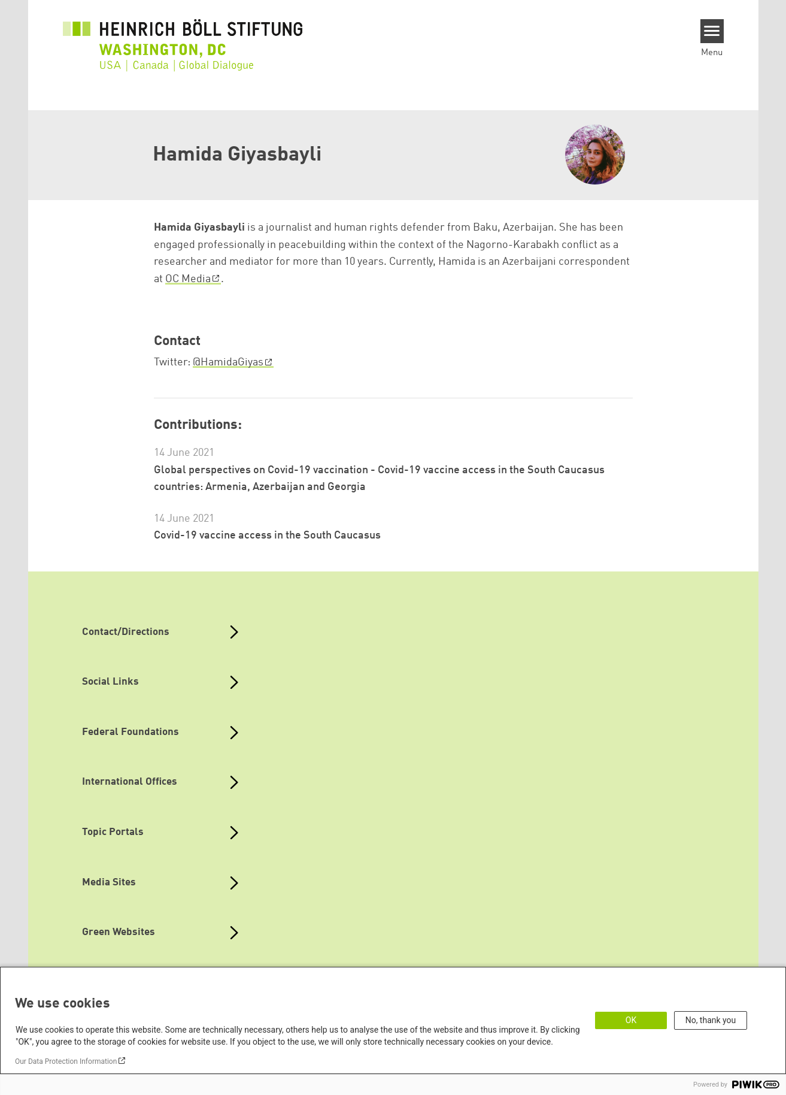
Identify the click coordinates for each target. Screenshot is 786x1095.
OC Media (188, 279)
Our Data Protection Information (66, 1061)
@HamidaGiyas (228, 362)
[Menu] (712, 31)
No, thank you (710, 1020)
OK (631, 1020)
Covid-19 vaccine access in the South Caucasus (267, 535)
